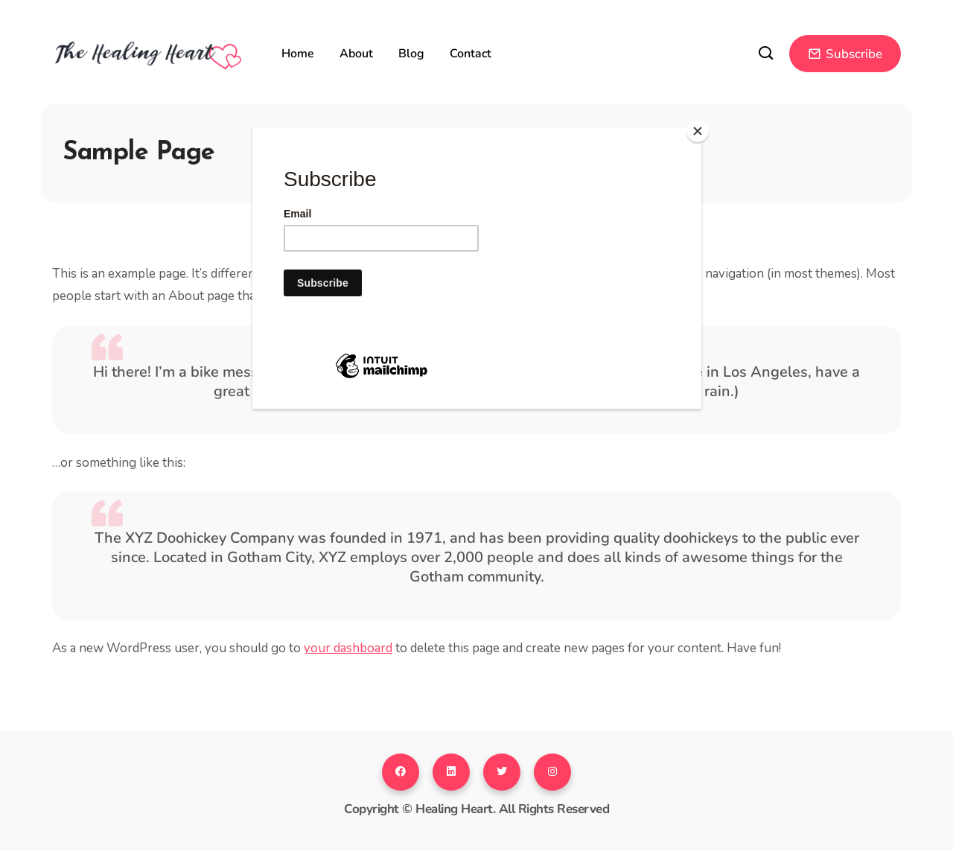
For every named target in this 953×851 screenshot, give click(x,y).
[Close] (697, 131)
